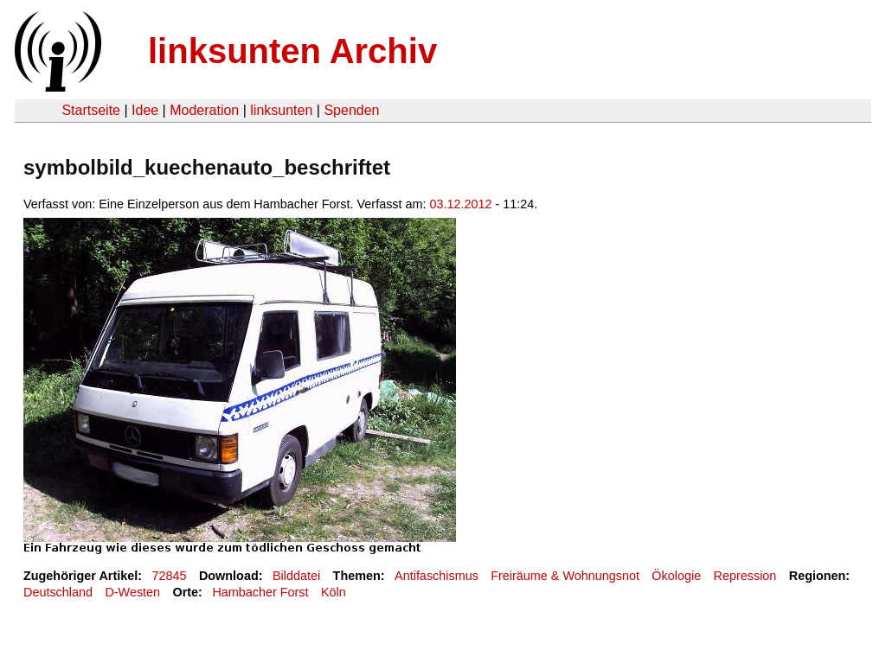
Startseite (90, 110)
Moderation (204, 110)
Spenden (351, 110)
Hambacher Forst (260, 592)
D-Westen (132, 592)
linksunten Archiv (292, 51)
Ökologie (676, 576)
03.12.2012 (461, 204)
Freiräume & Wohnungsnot (565, 576)
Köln (333, 592)
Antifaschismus (436, 576)
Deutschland (58, 592)
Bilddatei (296, 576)
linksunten (281, 110)
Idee (145, 110)
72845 (169, 576)
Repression (745, 576)
